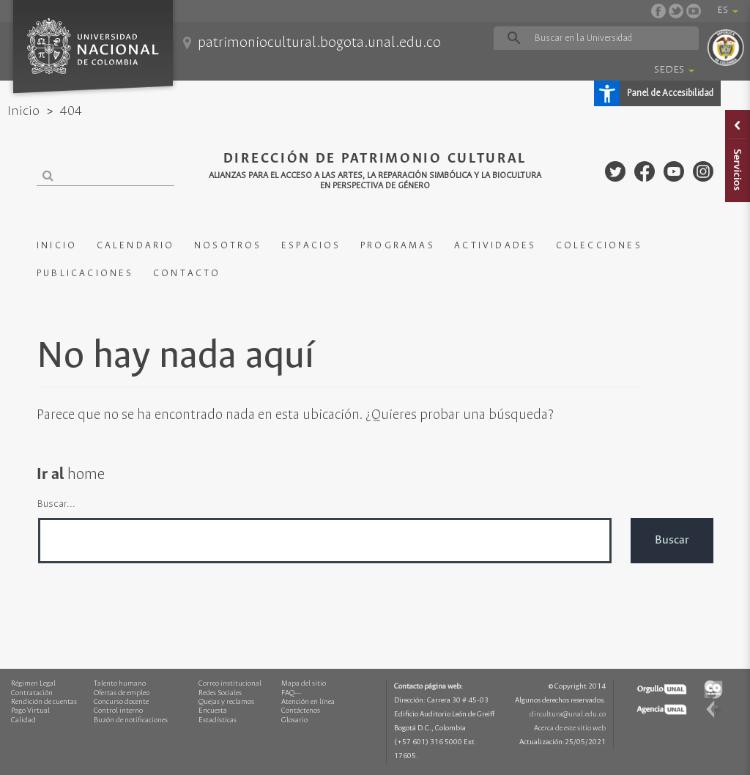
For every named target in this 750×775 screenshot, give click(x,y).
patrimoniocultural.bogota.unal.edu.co (319, 42)
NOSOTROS (228, 245)
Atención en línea (308, 702)
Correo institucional (229, 684)
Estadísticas (217, 720)
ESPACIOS (311, 245)
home (86, 474)
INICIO (57, 245)
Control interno (118, 711)
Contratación (32, 693)
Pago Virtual (30, 711)
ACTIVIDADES (495, 245)
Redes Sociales (220, 693)
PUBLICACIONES (85, 273)
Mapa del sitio (303, 684)
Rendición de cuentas (44, 702)
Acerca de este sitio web (570, 728)
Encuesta (212, 711)
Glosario (294, 720)
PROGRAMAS (397, 245)
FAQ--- (291, 693)
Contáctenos (300, 711)
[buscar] (595, 38)
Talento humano (120, 684)
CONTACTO (187, 273)
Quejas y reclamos (226, 702)
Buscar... (56, 504)
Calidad (23, 720)
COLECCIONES (599, 245)
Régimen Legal (33, 684)
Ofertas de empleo (121, 693)
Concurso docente (121, 702)
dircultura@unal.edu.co (568, 715)
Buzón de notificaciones (131, 720)
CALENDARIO (136, 245)
